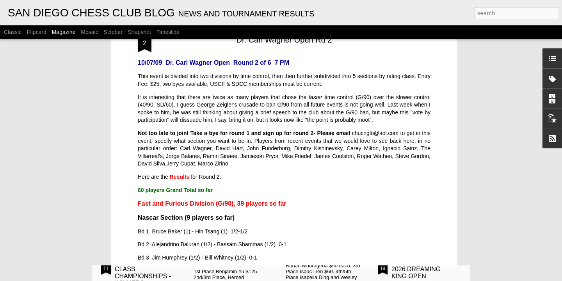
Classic (12, 32)
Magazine (64, 32)
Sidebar (113, 32)
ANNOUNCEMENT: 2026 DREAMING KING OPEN (418, 269)
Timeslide (168, 32)
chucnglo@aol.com (375, 47)
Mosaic (89, 32)
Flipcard (36, 32)
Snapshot (139, 32)
